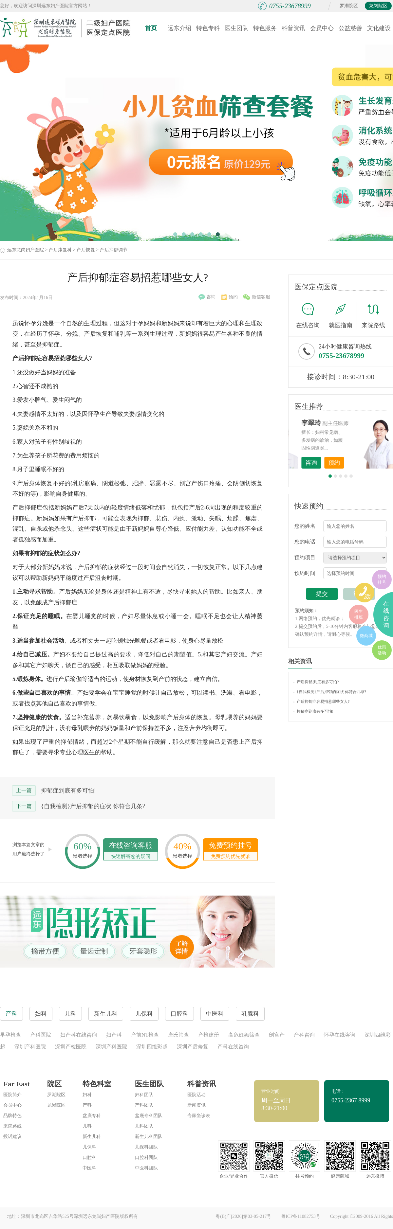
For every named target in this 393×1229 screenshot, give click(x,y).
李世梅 (351, 422)
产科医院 (40, 1035)
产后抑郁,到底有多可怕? (316, 682)
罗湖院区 (349, 5)
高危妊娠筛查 (244, 1035)
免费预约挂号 (230, 851)
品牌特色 (12, 1115)
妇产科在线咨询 (78, 1035)
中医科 (89, 1168)
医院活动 (196, 1094)
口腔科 (89, 1157)
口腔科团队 (146, 1157)
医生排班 (358, 614)
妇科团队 (144, 1094)
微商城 (366, 635)
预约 (229, 297)
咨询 (206, 297)
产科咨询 (304, 1035)
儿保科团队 (146, 1147)
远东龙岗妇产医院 (25, 249)
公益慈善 (350, 28)
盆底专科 (92, 1115)
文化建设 (379, 28)
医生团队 (236, 28)
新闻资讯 (196, 1105)
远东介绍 (179, 28)
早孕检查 (10, 1035)
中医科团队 (146, 1168)
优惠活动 (382, 650)
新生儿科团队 (148, 1136)
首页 (151, 28)
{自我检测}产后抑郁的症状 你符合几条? (93, 806)
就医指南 (343, 315)
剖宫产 (277, 1035)
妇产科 (114, 1035)
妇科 (87, 1094)
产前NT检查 (145, 1035)
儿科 (87, 1126)
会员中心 (322, 28)
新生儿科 (92, 1136)
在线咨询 (310, 315)
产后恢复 (86, 249)
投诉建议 (12, 1136)
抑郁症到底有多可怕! (68, 790)
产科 (87, 1105)
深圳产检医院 (70, 1046)
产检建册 (208, 1035)
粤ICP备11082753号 (300, 1216)
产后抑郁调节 (113, 249)
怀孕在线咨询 (339, 1035)
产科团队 (144, 1105)
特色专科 (208, 28)
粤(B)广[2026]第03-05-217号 (243, 1216)
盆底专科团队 (148, 1115)
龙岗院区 (378, 5)
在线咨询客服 (131, 851)
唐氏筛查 (178, 1035)
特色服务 (265, 28)
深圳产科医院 (30, 1046)
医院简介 (12, 1094)
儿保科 (89, 1147)
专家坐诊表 (198, 1115)
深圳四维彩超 (152, 1046)
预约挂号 (382, 579)
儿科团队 (144, 1126)
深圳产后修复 (192, 1046)
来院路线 (373, 316)
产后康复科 (60, 249)
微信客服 (256, 297)
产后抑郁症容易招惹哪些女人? (321, 701)
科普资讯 (293, 28)
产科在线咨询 (233, 1046)
